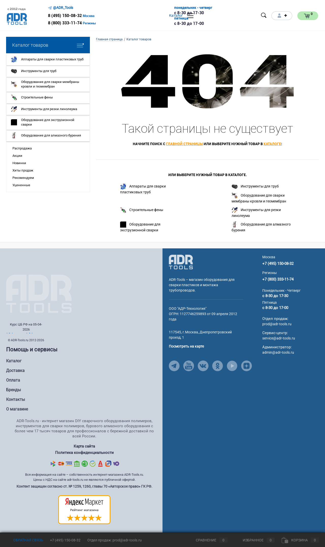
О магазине (17, 409)
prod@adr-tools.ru (276, 324)
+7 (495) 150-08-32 (278, 263)
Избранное (254, 540)
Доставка (15, 370)
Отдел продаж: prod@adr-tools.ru (114, 540)
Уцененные (21, 185)
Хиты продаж (22, 170)
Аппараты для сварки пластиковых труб (143, 188)
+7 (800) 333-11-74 (278, 279)
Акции (17, 156)
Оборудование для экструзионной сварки (140, 226)
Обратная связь (24, 540)
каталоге (272, 143)
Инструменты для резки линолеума (256, 212)
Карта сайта (84, 446)
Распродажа (22, 148)
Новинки (19, 163)
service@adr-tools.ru (278, 338)
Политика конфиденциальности (84, 452)
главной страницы (184, 143)
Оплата (13, 380)
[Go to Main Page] (181, 262)
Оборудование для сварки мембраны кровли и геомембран (259, 198)
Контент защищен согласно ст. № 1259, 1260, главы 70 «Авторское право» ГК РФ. (84, 486)
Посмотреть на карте (186, 346)
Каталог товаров (48, 45)
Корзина (300, 540)
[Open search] (263, 15)
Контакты (15, 399)
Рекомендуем (23, 178)
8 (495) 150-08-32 (65, 15)
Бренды (13, 389)
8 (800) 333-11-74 (65, 23)
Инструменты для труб (255, 186)
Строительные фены (141, 210)
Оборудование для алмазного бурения (261, 226)
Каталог (14, 360)
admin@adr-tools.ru (278, 352)
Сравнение (207, 540)
